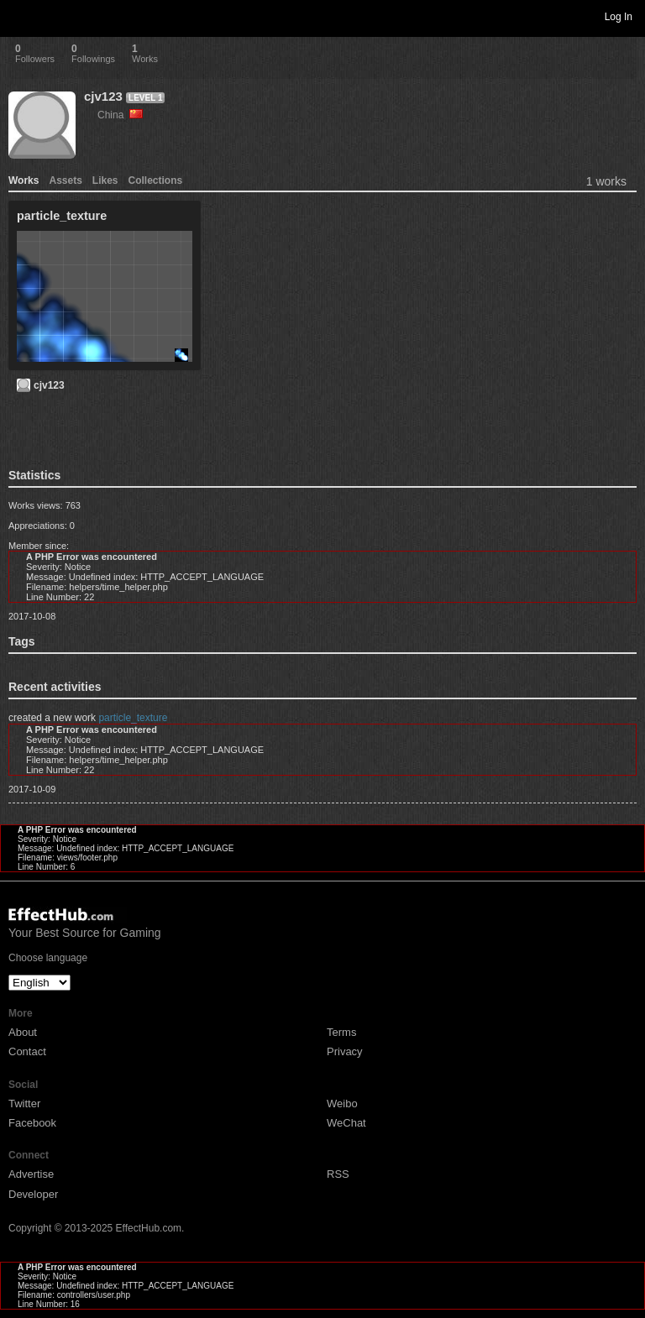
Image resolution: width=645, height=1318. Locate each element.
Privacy (345, 1051)
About (22, 1032)
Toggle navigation (20, 16)
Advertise (31, 1174)
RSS (338, 1174)
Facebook (32, 1123)
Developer (33, 1194)
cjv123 (103, 96)
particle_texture (132, 718)
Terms (341, 1032)
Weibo (342, 1103)
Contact (27, 1051)
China (120, 115)
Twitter (24, 1103)
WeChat (346, 1123)
